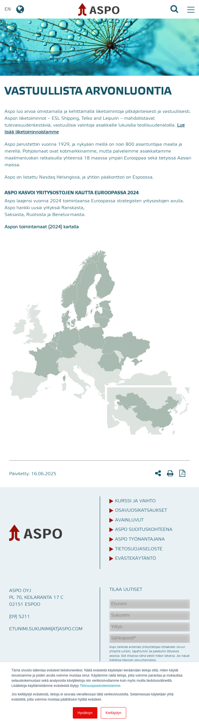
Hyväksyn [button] (85, 713)
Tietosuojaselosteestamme (100, 686)
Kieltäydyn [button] (113, 713)
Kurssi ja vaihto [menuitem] (135, 501)
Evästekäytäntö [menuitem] (135, 558)
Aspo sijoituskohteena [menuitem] (143, 529)
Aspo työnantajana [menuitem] (140, 539)
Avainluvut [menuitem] (129, 520)
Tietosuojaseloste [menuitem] (138, 549)
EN (15, 9)
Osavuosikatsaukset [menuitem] (141, 510)
